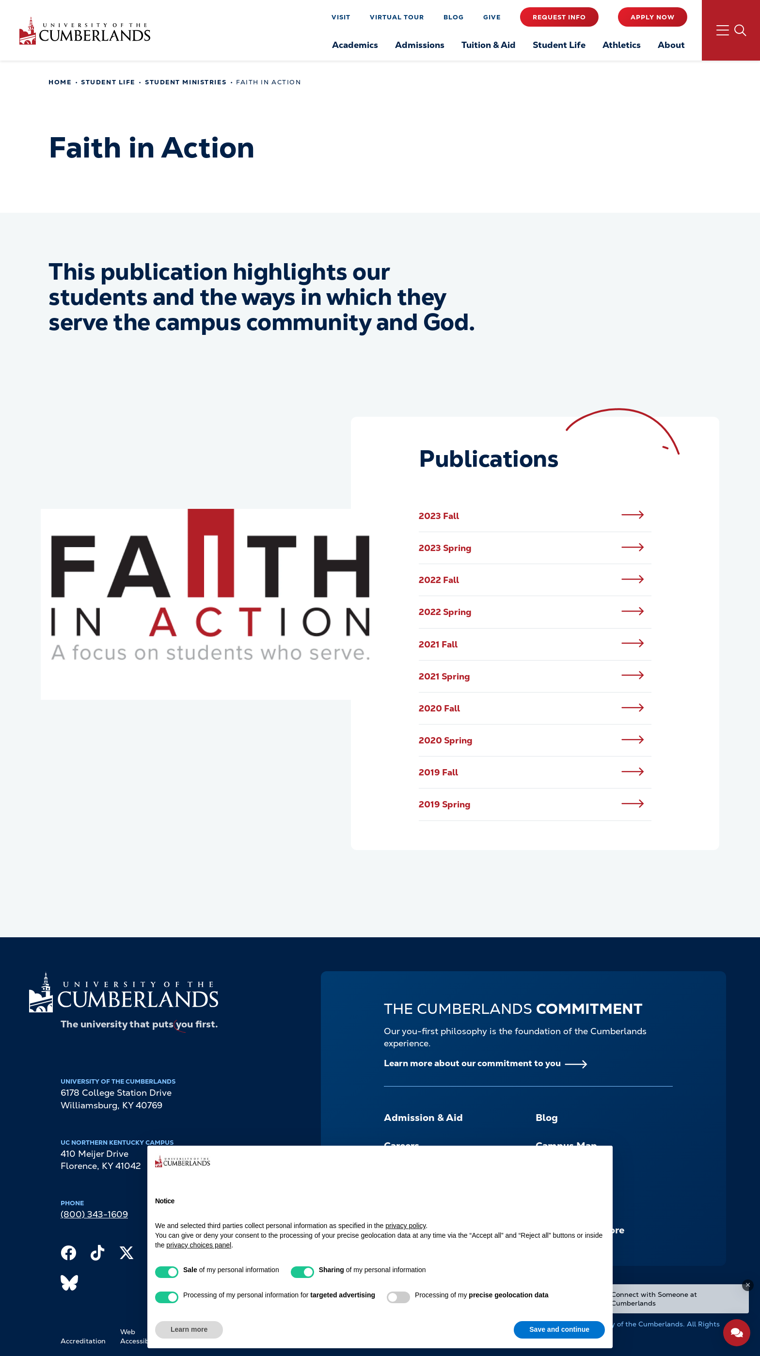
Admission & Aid (423, 1117)
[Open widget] (736, 1332)
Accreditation (83, 1341)
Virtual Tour (397, 17)
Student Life (108, 82)
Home (59, 82)
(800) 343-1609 (94, 1214)
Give (492, 17)
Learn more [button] (189, 1329)
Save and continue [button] (559, 1329)
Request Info (559, 17)
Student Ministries (185, 82)
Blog (453, 17)
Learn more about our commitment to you (472, 1063)
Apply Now (653, 17)
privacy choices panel (198, 1245)
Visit (341, 17)
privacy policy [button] (405, 1226)
